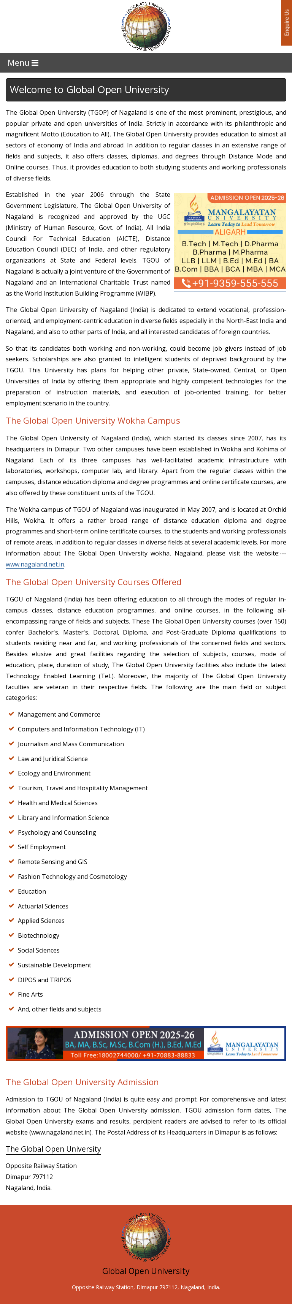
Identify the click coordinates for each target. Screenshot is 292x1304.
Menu (23, 62)
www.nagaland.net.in (35, 564)
